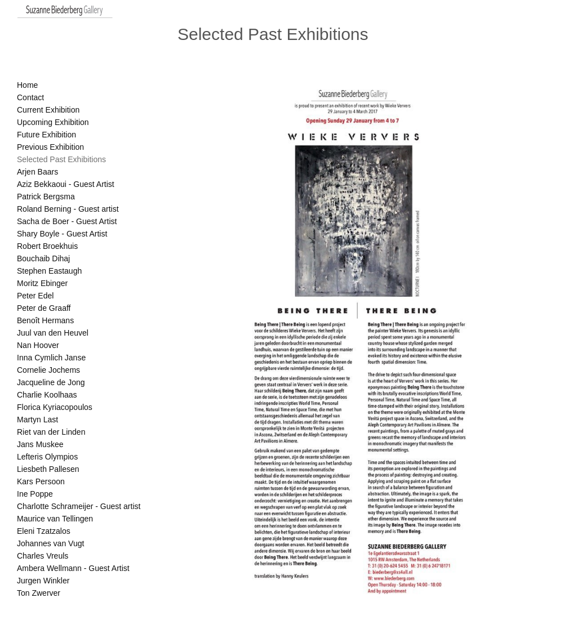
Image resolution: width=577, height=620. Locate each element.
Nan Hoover (38, 345)
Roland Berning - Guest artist (68, 208)
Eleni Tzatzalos (43, 531)
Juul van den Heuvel (52, 332)
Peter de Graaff (43, 308)
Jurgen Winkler (43, 580)
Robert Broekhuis (47, 246)
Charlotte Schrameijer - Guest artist (78, 506)
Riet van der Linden (51, 431)
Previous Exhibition (50, 146)
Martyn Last (37, 419)
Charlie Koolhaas (47, 394)
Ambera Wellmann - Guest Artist (73, 568)
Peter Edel (35, 295)
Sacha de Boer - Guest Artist (67, 221)
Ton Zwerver (38, 592)
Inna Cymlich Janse (51, 357)
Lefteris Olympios (47, 456)
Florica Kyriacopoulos (54, 407)
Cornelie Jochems (48, 369)
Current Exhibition (48, 109)
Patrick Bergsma (46, 196)
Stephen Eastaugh (49, 270)
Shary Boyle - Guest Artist (62, 233)
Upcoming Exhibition (53, 122)
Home (27, 85)
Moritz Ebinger (42, 283)
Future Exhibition (46, 134)
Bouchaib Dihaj (43, 258)
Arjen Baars (37, 171)
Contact (30, 97)
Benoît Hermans (45, 320)
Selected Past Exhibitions (61, 159)
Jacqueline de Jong (51, 382)
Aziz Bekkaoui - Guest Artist (65, 184)
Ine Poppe (35, 493)
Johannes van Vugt (50, 543)
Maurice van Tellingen (55, 518)
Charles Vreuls (42, 555)
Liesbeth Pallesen (48, 469)
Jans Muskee (40, 444)
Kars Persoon (41, 481)
